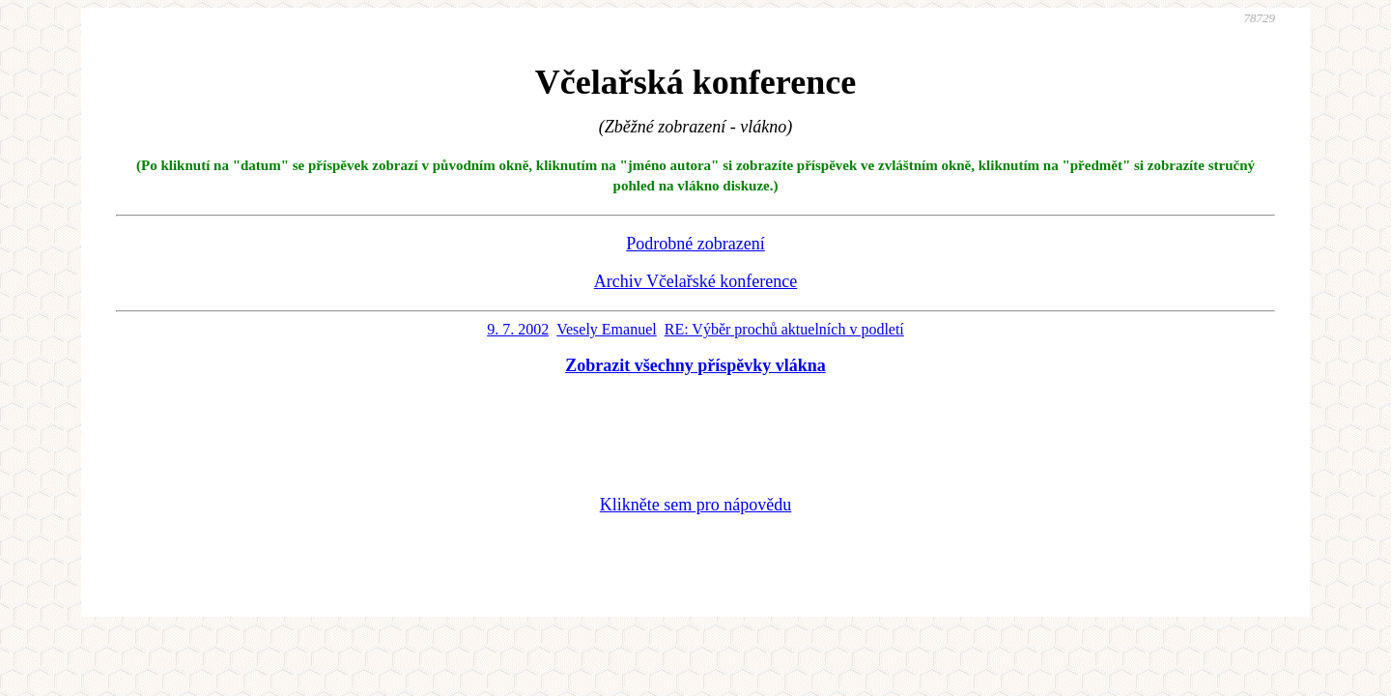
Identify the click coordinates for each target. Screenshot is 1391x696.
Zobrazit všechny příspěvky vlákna (695, 365)
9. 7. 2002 (518, 329)
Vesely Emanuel (606, 329)
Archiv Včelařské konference (696, 281)
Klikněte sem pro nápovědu (695, 504)
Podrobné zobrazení (695, 243)
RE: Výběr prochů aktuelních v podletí (784, 329)
